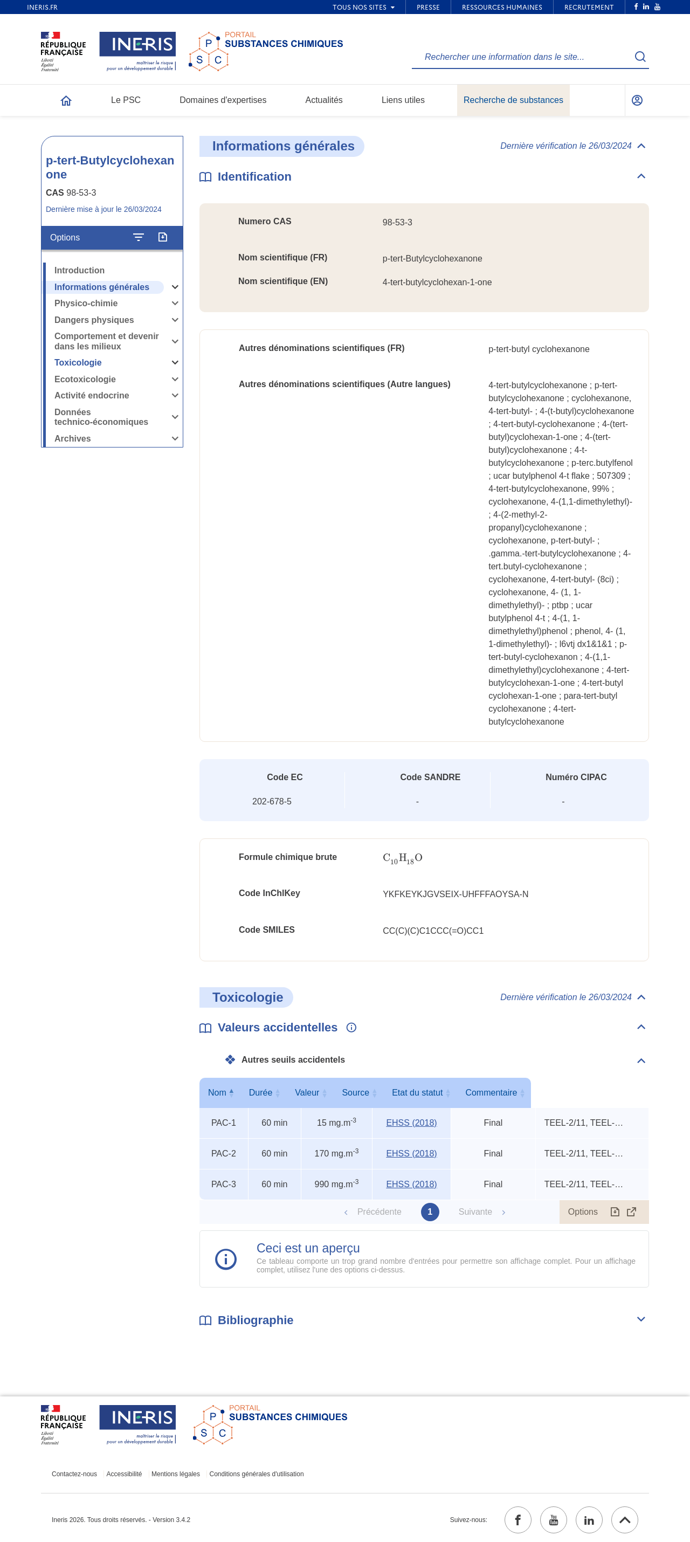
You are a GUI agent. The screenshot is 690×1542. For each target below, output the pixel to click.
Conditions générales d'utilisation (257, 1474)
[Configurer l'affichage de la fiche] (138, 238)
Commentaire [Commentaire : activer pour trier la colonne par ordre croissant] (590, 1092)
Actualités (324, 100)
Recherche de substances (513, 100)
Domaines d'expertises (223, 100)
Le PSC (126, 100)
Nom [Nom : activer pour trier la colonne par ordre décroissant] (221, 1092)
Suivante (475, 1211)
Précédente (379, 1211)
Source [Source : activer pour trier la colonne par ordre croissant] (409, 1092)
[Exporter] (162, 238)
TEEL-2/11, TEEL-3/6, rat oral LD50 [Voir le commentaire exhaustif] (584, 1122)
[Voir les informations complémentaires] (349, 1028)
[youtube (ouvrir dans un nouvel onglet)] (553, 1519)
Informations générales (101, 287)
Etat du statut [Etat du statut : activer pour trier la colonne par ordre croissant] (490, 1092)
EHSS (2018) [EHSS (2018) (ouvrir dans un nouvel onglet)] (411, 1122)
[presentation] (403, 858)
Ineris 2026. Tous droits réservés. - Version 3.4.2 (121, 1520)
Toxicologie (78, 362)
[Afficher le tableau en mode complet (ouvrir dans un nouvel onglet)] (631, 1212)
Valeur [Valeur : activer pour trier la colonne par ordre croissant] (334, 1092)
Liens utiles (403, 100)
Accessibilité (124, 1474)
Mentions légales (175, 1474)
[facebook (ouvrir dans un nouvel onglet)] (518, 1519)
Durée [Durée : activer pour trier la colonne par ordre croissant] (272, 1092)
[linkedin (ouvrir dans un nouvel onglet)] (589, 1519)
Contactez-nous (74, 1474)
